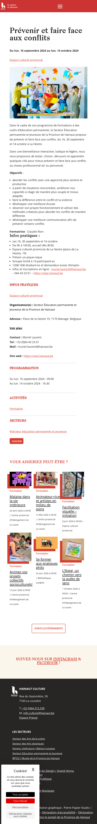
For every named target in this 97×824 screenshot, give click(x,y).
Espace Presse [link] (28, 717)
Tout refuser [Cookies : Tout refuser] (20, 801)
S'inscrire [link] (16, 441)
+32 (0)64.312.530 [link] (33, 708)
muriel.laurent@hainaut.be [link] (68, 269)
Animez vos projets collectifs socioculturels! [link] (21, 578)
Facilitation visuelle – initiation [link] (71, 511)
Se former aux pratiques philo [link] (47, 563)
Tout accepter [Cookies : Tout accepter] (20, 794)
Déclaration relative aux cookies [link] (20, 815)
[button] (60, 6)
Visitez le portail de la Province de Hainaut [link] (63, 817)
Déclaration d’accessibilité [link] (58, 812)
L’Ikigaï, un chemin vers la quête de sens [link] (71, 576)
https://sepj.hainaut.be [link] (48, 273)
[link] (9, 6)
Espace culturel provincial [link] (26, 60)
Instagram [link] (65, 659)
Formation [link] (16, 408)
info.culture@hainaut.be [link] (38, 713)
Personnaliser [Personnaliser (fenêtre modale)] (20, 807)
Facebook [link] (47, 663)
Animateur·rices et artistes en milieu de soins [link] (48, 502)
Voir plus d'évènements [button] (48, 628)
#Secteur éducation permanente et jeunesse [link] (38, 431)
